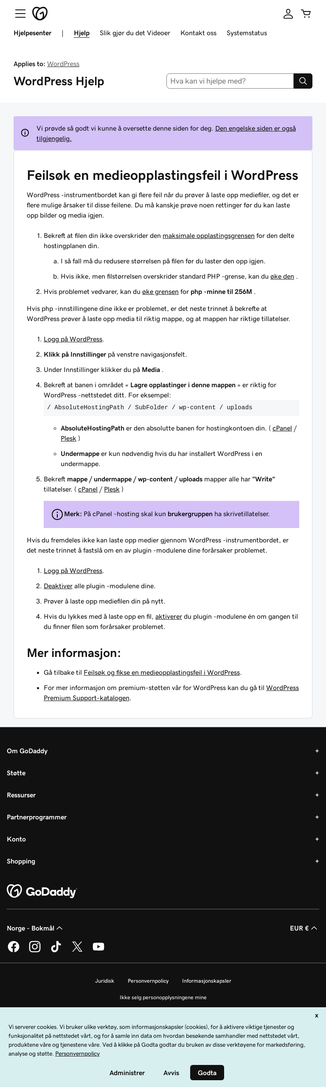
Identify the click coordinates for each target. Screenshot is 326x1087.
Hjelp (82, 32)
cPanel (282, 428)
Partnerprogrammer (37, 816)
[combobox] (230, 81)
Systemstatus (247, 32)
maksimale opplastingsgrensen (209, 235)
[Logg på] (288, 13)
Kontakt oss (198, 32)
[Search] (303, 81)
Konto (16, 839)
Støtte (16, 772)
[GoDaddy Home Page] (42, 891)
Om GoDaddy (27, 750)
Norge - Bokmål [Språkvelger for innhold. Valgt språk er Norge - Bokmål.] (36, 928)
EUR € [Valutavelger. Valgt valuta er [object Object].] (304, 928)
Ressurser (21, 794)
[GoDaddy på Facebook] (13, 950)
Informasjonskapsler (206, 981)
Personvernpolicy (148, 981)
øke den (282, 276)
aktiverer (168, 616)
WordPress (63, 63)
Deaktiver (58, 585)
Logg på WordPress (73, 338)
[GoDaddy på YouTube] (98, 950)
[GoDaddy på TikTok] (56, 950)
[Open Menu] (17, 13)
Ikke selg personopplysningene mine (163, 997)
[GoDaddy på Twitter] (77, 950)
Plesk (68, 438)
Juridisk (104, 981)
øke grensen (160, 291)
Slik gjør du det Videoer (135, 32)
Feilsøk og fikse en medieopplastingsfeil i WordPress (162, 672)
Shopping (21, 861)
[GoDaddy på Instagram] (35, 950)
